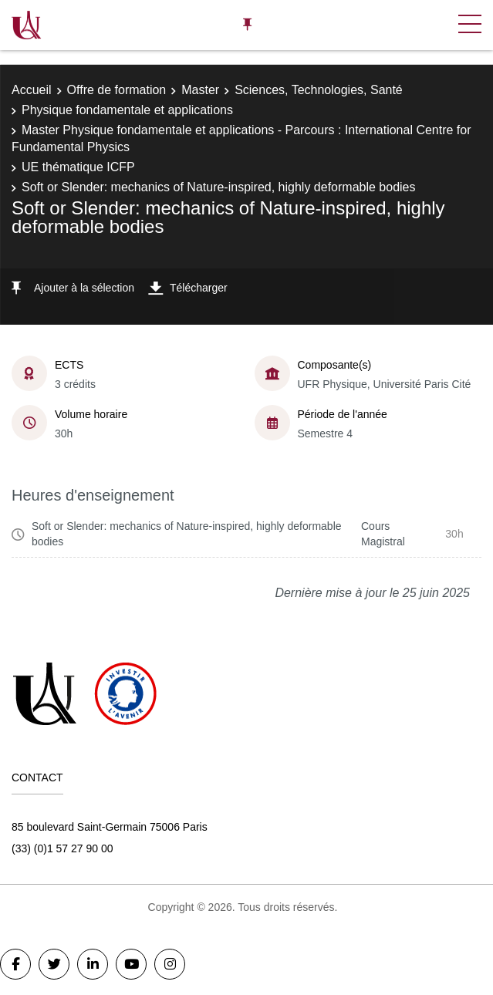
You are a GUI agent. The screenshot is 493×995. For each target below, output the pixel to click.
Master (200, 89)
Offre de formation (117, 89)
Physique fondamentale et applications (127, 109)
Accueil (32, 89)
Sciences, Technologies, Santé (319, 89)
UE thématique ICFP (78, 167)
